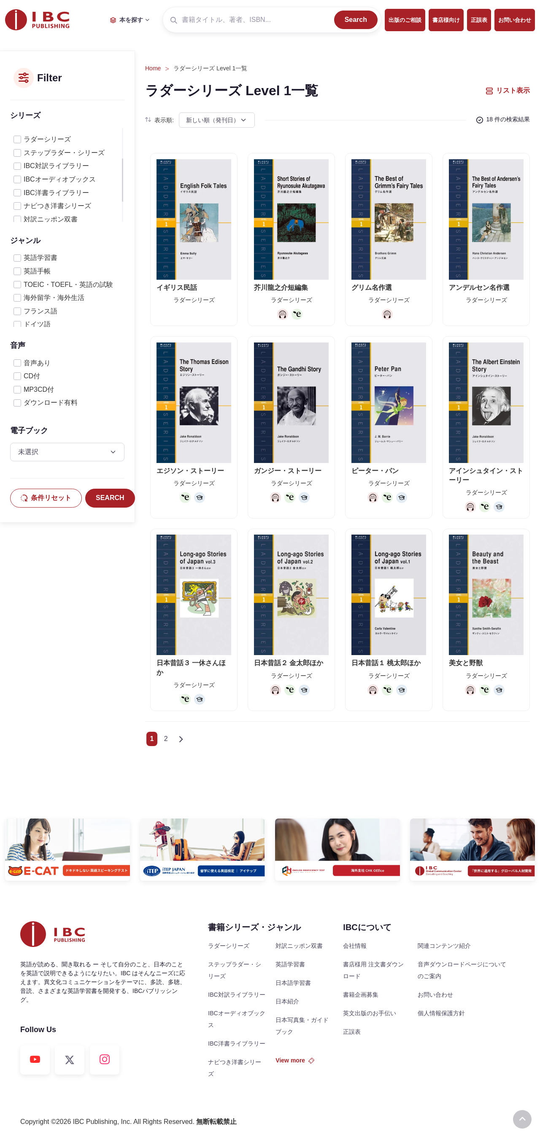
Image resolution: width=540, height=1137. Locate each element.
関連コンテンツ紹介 (444, 945)
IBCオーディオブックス (60, 179)
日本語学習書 (293, 982)
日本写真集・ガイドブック (302, 1026)
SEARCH (110, 497)
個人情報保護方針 (441, 1013)
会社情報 (355, 945)
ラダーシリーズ (47, 139)
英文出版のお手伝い (369, 1013)
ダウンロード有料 (51, 402)
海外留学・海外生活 (54, 297)
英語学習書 (40, 257)
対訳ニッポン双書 (51, 219)
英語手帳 (37, 271)
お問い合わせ (514, 20)
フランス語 (40, 311)
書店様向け (446, 20)
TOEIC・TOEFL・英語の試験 (68, 284)
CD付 (32, 376)
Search (356, 19)
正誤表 (479, 20)
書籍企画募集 (360, 994)
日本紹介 (287, 1001)
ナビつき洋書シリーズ (57, 205)
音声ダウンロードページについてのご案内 (462, 970)
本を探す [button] (126, 19)
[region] (67, 175)
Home (153, 68)
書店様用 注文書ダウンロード (373, 970)
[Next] (180, 739)
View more (294, 1060)
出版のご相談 (405, 20)
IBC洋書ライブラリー (56, 192)
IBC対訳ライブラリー (56, 165)
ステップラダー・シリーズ (64, 152)
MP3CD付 (39, 389)
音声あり (37, 363)
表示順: (159, 120)
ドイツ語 (37, 324)
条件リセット (46, 497)
